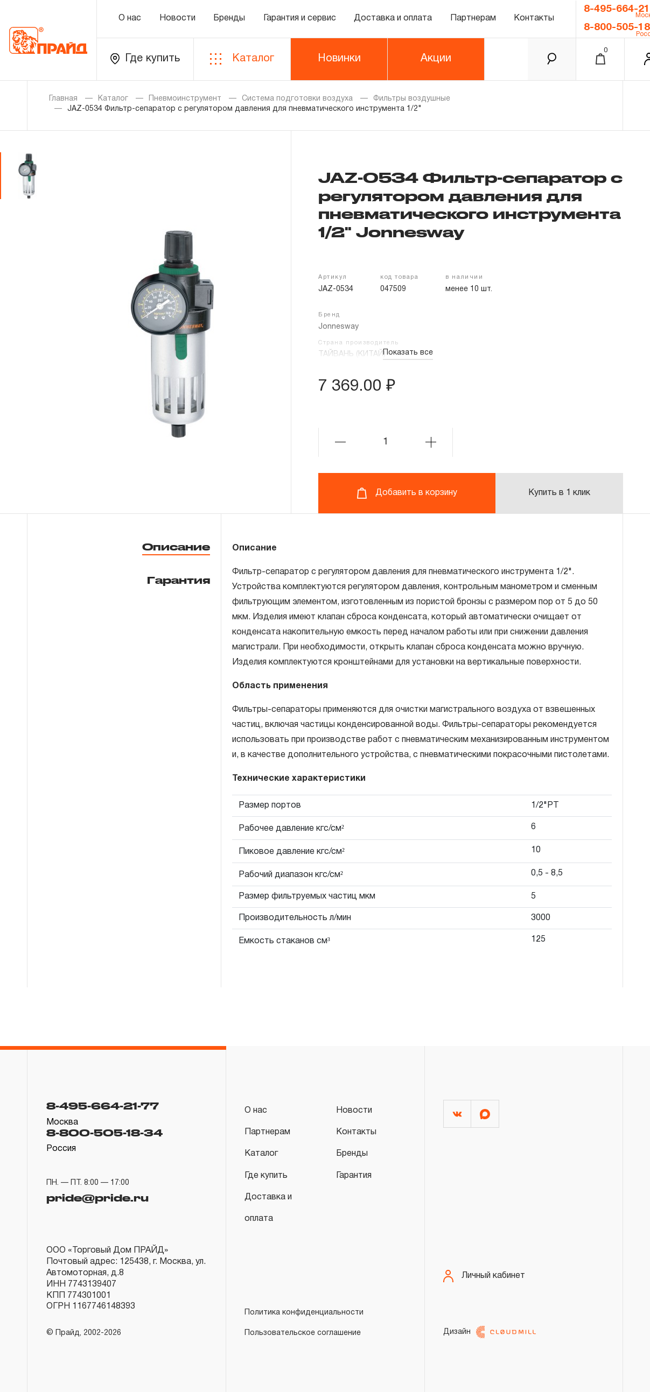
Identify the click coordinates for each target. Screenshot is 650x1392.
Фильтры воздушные (411, 98)
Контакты (534, 18)
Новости (177, 18)
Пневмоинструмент (185, 98)
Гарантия (178, 580)
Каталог (242, 59)
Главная (63, 98)
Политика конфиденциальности (304, 1312)
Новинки (339, 58)
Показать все (408, 352)
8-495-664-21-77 (102, 1106)
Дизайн (489, 1332)
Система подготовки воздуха (297, 98)
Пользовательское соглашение (302, 1333)
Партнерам (473, 18)
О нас (129, 18)
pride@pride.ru (97, 1197)
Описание (176, 547)
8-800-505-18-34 (104, 1133)
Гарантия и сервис (299, 18)
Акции (436, 58)
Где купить (145, 59)
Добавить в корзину (407, 493)
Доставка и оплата (393, 18)
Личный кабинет (484, 1276)
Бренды (229, 18)
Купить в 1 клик (559, 493)
